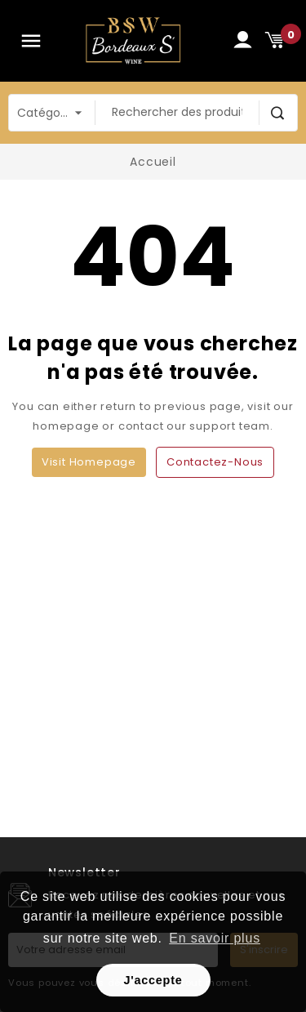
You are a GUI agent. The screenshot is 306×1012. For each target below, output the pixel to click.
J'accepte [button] (152, 980)
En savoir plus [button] (214, 938)
